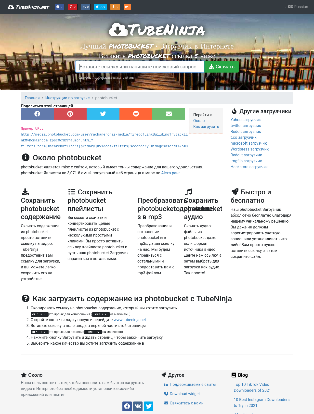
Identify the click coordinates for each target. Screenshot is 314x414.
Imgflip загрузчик (246, 161)
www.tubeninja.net (130, 319)
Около (199, 120)
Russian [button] (297, 6)
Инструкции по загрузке (67, 98)
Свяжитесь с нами (184, 403)
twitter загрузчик (246, 125)
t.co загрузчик (244, 137)
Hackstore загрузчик (249, 166)
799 (101, 6)
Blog (239, 375)
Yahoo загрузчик (246, 119)
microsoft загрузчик (249, 143)
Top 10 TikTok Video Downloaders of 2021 (252, 387)
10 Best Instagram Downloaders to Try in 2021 (261, 402)
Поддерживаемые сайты (190, 384)
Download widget (182, 393)
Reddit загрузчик (246, 131)
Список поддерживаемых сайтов (106, 77)
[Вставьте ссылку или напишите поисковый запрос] (139, 67)
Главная (32, 98)
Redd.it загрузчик (246, 155)
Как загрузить (206, 126)
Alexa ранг (170, 173)
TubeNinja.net (28, 6)
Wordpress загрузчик (250, 149)
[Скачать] (221, 67)
